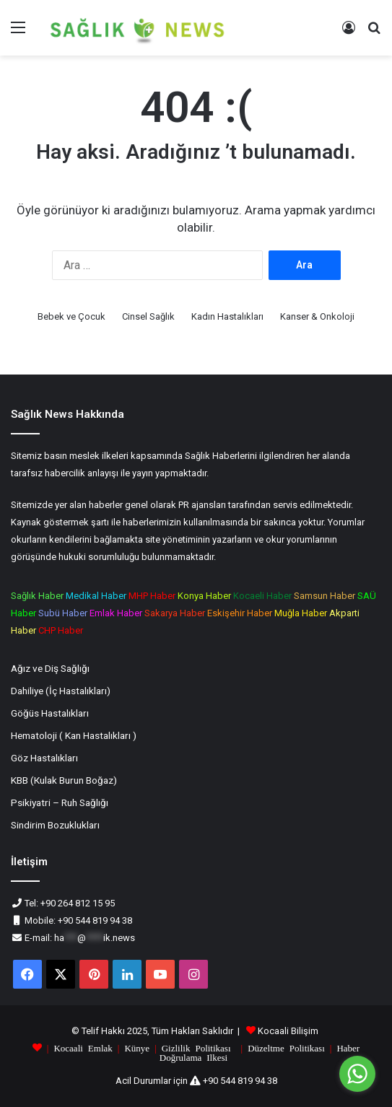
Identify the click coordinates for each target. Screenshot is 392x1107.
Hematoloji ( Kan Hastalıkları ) (73, 735)
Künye (136, 1047)
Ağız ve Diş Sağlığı (50, 668)
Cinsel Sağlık (148, 316)
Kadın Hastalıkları (227, 316)
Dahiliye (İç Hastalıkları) (60, 690)
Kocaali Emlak (82, 1047)
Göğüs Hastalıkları (50, 713)
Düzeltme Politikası (286, 1047)
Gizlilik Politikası (196, 1047)
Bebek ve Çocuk (71, 316)
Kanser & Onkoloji (317, 316)
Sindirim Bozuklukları (55, 825)
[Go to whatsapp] (357, 1074)
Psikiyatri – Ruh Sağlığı (59, 802)
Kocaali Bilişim (288, 1030)
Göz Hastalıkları (44, 757)
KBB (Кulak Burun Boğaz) (64, 780)
